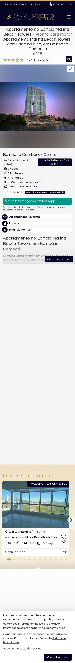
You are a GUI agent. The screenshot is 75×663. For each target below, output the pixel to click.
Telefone (10, 402)
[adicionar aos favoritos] (68, 552)
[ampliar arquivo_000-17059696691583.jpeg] (37, 97)
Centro (49, 155)
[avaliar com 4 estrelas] (17, 60)
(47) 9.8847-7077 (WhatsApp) (31, 582)
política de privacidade (56, 420)
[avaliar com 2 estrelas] (9, 60)
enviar (61, 443)
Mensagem (12, 353)
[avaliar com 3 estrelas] (13, 60)
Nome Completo (15, 375)
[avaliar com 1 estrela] (5, 60)
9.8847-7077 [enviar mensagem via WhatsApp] (62, 4)
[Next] (70, 520)
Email (8, 388)
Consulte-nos (13, 192)
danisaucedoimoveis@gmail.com (34, 589)
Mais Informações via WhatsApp (30, 201)
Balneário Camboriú (21, 155)
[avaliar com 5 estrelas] (22, 60)
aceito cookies (57, 657)
